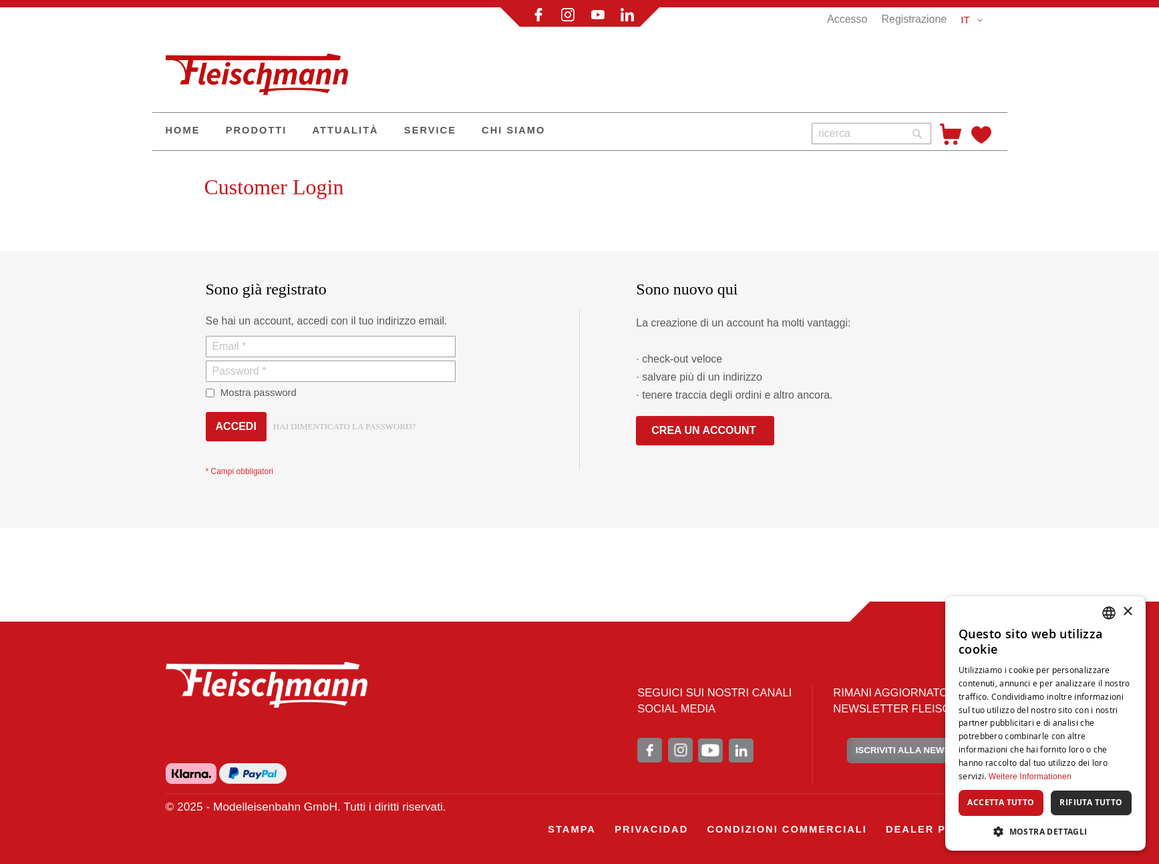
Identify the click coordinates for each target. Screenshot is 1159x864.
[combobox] (871, 133)
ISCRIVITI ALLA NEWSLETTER (920, 750)
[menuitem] (183, 131)
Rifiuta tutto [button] (1090, 802)
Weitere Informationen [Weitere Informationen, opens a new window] (1030, 776)
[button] (974, 20)
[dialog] (1045, 723)
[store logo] (262, 68)
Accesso (847, 19)
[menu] (477, 131)
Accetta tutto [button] (1000, 802)
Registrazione (914, 19)
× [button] (1127, 612)
